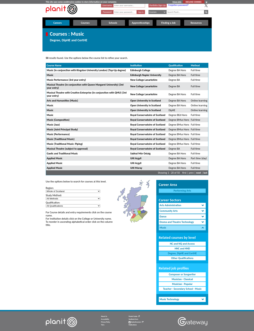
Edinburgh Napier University (145, 75)
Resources (196, 22)
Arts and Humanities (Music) (62, 100)
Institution (136, 65)
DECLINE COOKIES (193, 2)
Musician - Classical (182, 279)
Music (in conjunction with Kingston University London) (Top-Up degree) (86, 70)
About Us (104, 316)
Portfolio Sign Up (157, 5)
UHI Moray (136, 167)
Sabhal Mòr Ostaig (140, 153)
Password (107, 12)
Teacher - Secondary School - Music (182, 288)
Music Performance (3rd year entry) (66, 79)
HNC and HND (182, 248)
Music (50, 75)
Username (107, 5)
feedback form (133, 319)
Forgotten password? (178, 4)
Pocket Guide (134, 316)
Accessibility (105, 319)
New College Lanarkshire (143, 79)
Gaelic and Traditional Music (62, 153)
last (205, 172)
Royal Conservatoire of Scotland (147, 115)
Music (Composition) (58, 119)
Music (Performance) (58, 134)
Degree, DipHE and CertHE (182, 253)
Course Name (54, 65)
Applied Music (55, 158)
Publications (133, 325)
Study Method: (54, 195)
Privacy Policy (105, 322)
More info (177, 2)
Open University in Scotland (145, 100)
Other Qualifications (182, 258)
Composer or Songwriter (182, 274)
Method (195, 65)
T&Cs (102, 325)
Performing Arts (182, 190)
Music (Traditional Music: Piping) (65, 143)
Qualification (176, 65)
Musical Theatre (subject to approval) (67, 148)
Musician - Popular (182, 284)
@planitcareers (136, 322)
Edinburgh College (140, 70)
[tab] (182, 205)
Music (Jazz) (53, 124)
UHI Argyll (136, 158)
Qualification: (53, 202)
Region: (50, 188)
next (198, 172)
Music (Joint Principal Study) (62, 129)
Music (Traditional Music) (61, 139)
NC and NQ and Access (182, 243)
